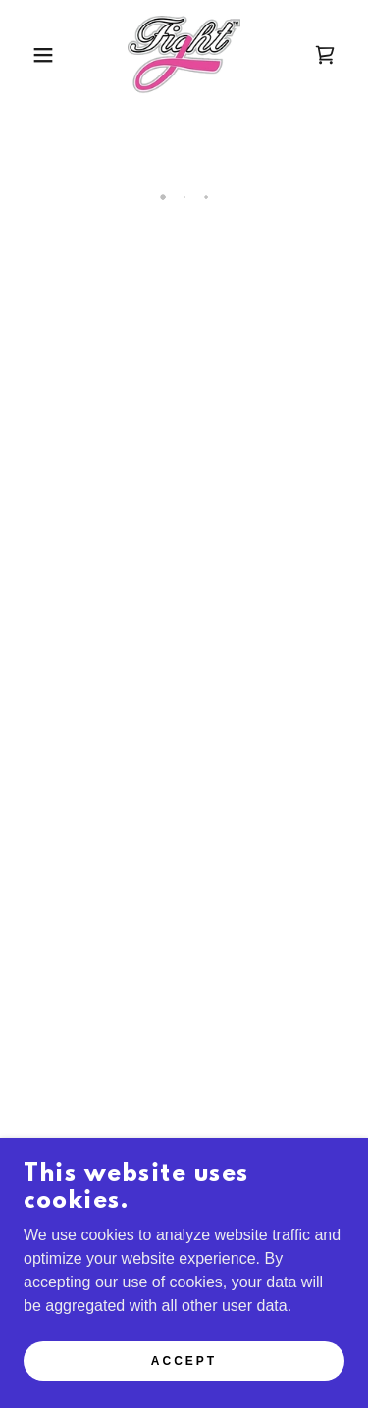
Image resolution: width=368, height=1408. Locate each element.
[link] (184, 55)
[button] (29, 55)
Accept (184, 1361)
